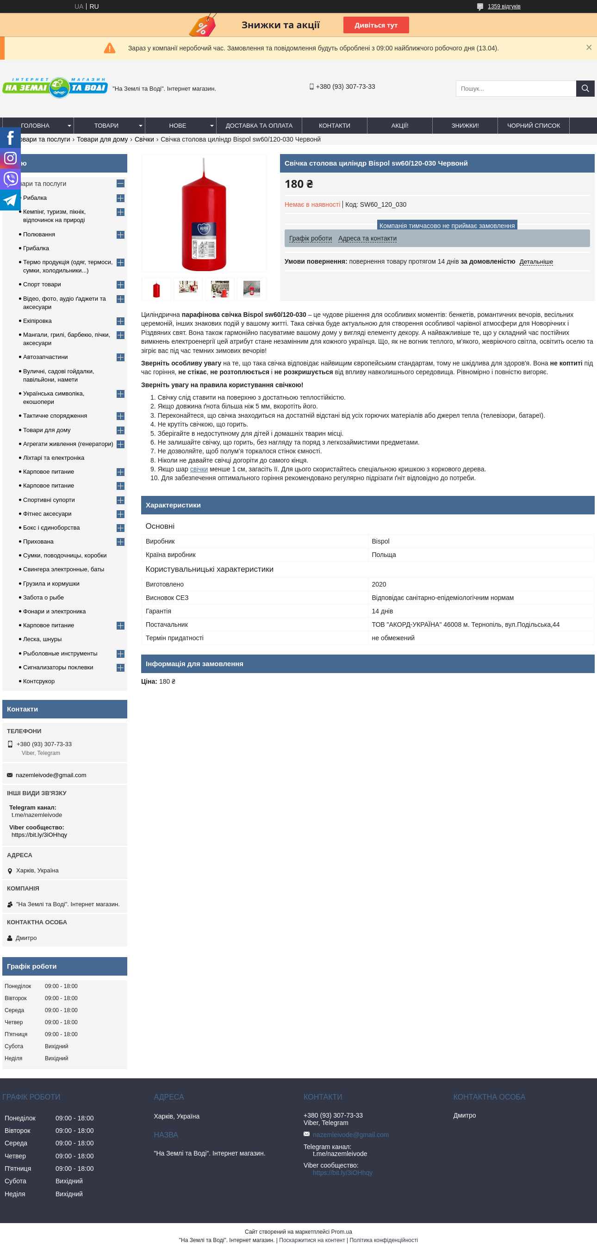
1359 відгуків (504, 6)
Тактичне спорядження (55, 415)
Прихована (38, 541)
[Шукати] (585, 88)
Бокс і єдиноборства (51, 527)
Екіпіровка (37, 320)
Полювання (39, 234)
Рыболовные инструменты (60, 653)
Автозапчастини (45, 356)
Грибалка (36, 248)
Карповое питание (48, 471)
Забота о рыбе (43, 597)
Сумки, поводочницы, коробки (65, 555)
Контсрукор (39, 681)
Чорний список (533, 125)
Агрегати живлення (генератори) (68, 443)
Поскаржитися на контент (312, 1240)
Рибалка (35, 197)
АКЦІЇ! (400, 125)
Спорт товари (42, 284)
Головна (35, 125)
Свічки (144, 139)
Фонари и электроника (54, 611)
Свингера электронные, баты (63, 569)
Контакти (334, 125)
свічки (199, 469)
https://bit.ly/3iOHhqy (39, 834)
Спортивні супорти (49, 499)
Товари (106, 125)
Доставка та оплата (259, 125)
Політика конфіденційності (383, 1240)
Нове (178, 125)
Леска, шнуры (42, 639)
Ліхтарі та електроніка (53, 457)
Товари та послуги (42, 139)
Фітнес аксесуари (47, 513)
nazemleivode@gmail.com (51, 775)
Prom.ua (341, 1232)
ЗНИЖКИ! (465, 125)
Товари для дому (102, 139)
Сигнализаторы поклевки (58, 667)
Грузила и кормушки (51, 583)
